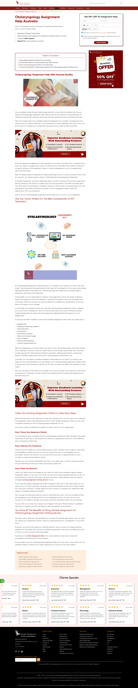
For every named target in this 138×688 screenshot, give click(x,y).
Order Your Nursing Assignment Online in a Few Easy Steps (36, 65)
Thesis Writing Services (86, 636)
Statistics (109, 653)
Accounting (110, 634)
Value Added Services (66, 649)
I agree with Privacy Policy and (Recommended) (99, 32)
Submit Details (101, 42)
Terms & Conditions (102, 32)
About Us (71, 8)
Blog (39, 8)
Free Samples (46, 647)
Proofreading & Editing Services (88, 638)
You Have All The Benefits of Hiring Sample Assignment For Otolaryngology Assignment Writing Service (48, 67)
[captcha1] (95, 29)
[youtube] (22, 651)
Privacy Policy (63, 634)
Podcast (62, 651)
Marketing (110, 649)
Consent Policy (64, 642)
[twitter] (19, 651)
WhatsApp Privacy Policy (67, 653)
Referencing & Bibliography (87, 647)
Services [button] (24, 8)
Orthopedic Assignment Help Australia (63, 566)
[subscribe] (38, 659)
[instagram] (16, 651)
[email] (111, 20)
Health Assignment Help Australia (28, 557)
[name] (91, 20)
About (44, 636)
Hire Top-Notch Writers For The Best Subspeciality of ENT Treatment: (38, 62)
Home (18, 8)
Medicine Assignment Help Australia (29, 561)
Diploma (63, 8)
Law (108, 642)
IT (107, 645)
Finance (109, 651)
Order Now (46, 638)
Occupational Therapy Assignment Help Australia (66, 561)
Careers (45, 645)
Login (88, 8)
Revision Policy (64, 638)
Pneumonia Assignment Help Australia (63, 564)
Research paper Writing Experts (88, 645)
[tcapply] (82, 32)
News (45, 8)
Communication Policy (66, 645)
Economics (110, 636)
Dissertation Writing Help (87, 634)
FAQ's (44, 651)
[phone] (106, 25)
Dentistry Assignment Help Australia (62, 557)
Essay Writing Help (85, 640)
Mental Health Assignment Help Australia (30, 559)
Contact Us (80, 8)
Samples (33, 8)
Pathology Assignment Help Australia (62, 559)
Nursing (109, 640)
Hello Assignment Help (36, 536)
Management (111, 638)
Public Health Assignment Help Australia (30, 564)
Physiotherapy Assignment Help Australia (30, 566)
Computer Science (112, 647)
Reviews (53, 8)
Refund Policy (63, 636)
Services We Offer (48, 640)
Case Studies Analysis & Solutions (89, 642)
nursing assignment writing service (35, 480)
